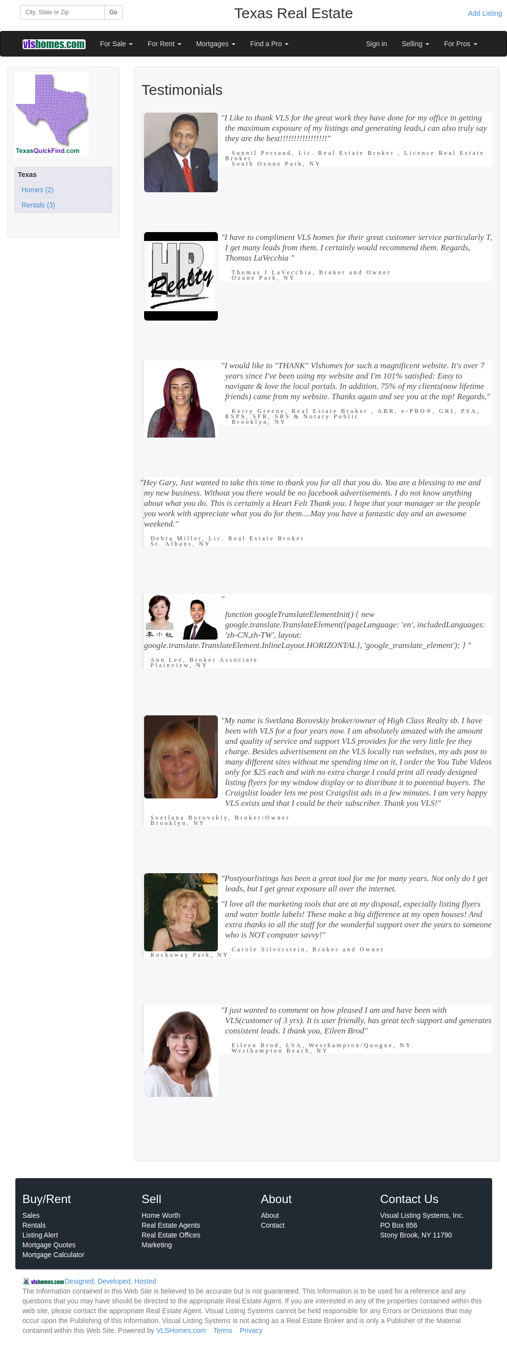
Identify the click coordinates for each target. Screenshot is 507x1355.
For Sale (116, 44)
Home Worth (161, 1215)
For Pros (460, 44)
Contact (273, 1225)
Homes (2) (36, 190)
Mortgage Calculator (54, 1255)
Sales (31, 1215)
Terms (222, 1330)
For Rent (164, 44)
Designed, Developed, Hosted (110, 1281)
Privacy (251, 1330)
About (270, 1215)
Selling (415, 44)
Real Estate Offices (171, 1235)
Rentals (34, 1225)
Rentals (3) (36, 205)
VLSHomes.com (181, 1330)
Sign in (376, 44)
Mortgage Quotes (49, 1245)
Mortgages (216, 44)
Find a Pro (269, 44)
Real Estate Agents (171, 1225)
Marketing (157, 1245)
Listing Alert (40, 1235)
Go (114, 12)
